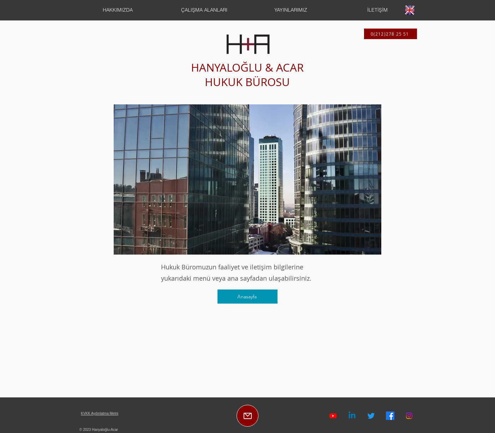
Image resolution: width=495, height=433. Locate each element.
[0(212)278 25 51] (390, 34)
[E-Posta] (247, 416)
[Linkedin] (352, 415)
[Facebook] (390, 415)
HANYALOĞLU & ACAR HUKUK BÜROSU (247, 74)
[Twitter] (371, 415)
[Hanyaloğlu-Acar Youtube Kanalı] (333, 415)
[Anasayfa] (247, 296)
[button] (117, 10)
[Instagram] (409, 415)
